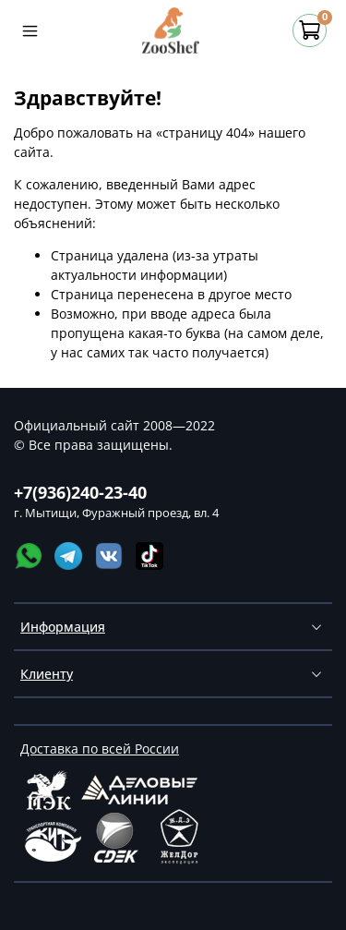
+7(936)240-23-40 (80, 492)
